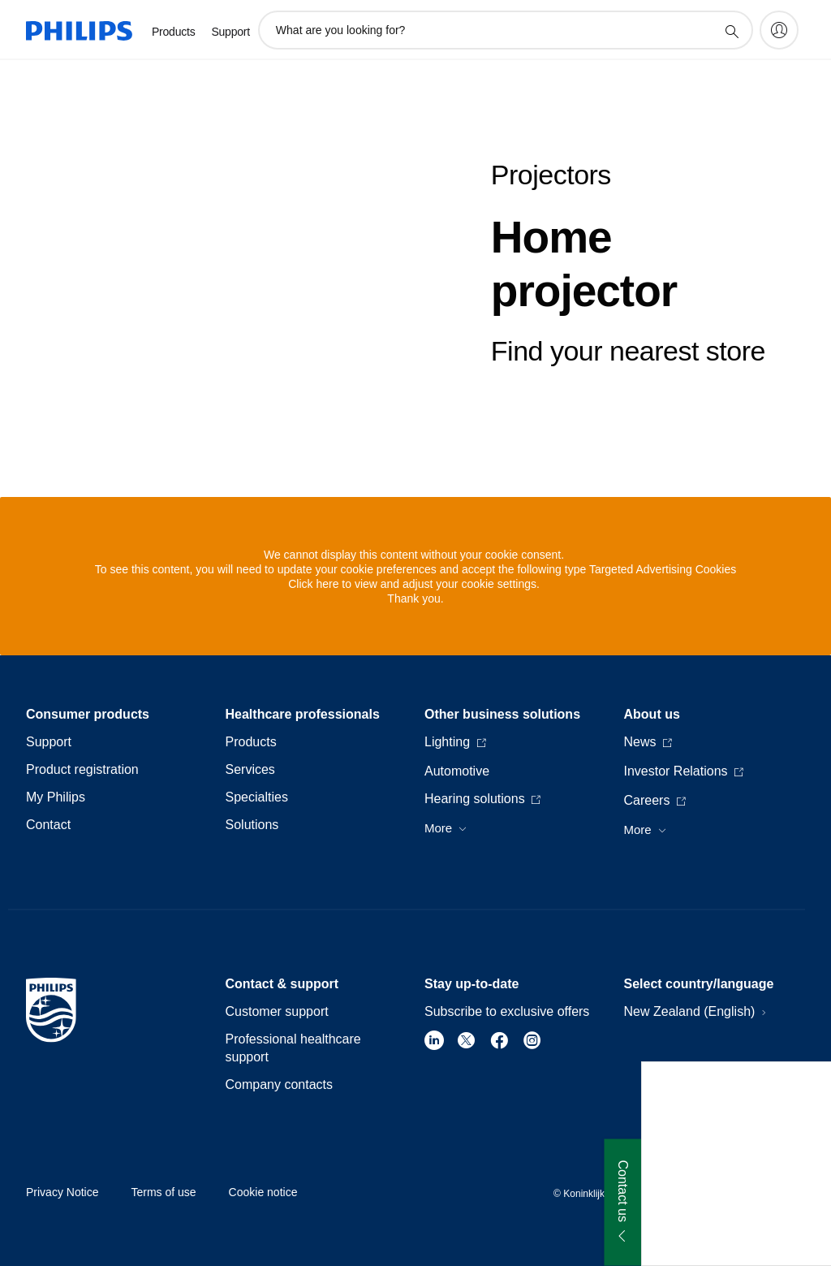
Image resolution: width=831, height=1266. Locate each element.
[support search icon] (731, 31)
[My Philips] (779, 30)
